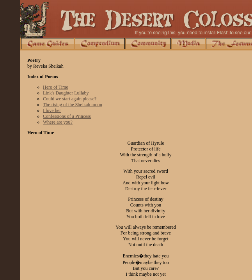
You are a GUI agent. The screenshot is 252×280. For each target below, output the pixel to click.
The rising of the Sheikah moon (72, 104)
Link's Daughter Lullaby (66, 93)
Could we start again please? (69, 99)
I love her (52, 110)
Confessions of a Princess (67, 116)
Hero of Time (55, 87)
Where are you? (58, 122)
